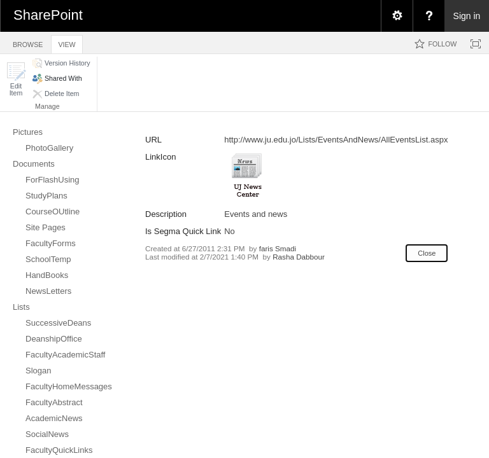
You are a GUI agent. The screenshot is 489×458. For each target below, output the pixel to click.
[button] (16, 79)
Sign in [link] (467, 16)
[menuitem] (397, 16)
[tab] (28, 42)
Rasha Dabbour (299, 257)
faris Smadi (277, 248)
